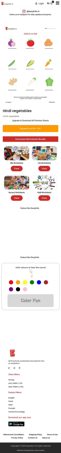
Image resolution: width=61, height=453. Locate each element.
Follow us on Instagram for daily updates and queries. (30, 14)
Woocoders (39, 450)
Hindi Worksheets (44, 192)
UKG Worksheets (16, 163)
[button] (39, 3)
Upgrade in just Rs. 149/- (30, 128)
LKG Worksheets (44, 163)
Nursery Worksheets (17, 192)
